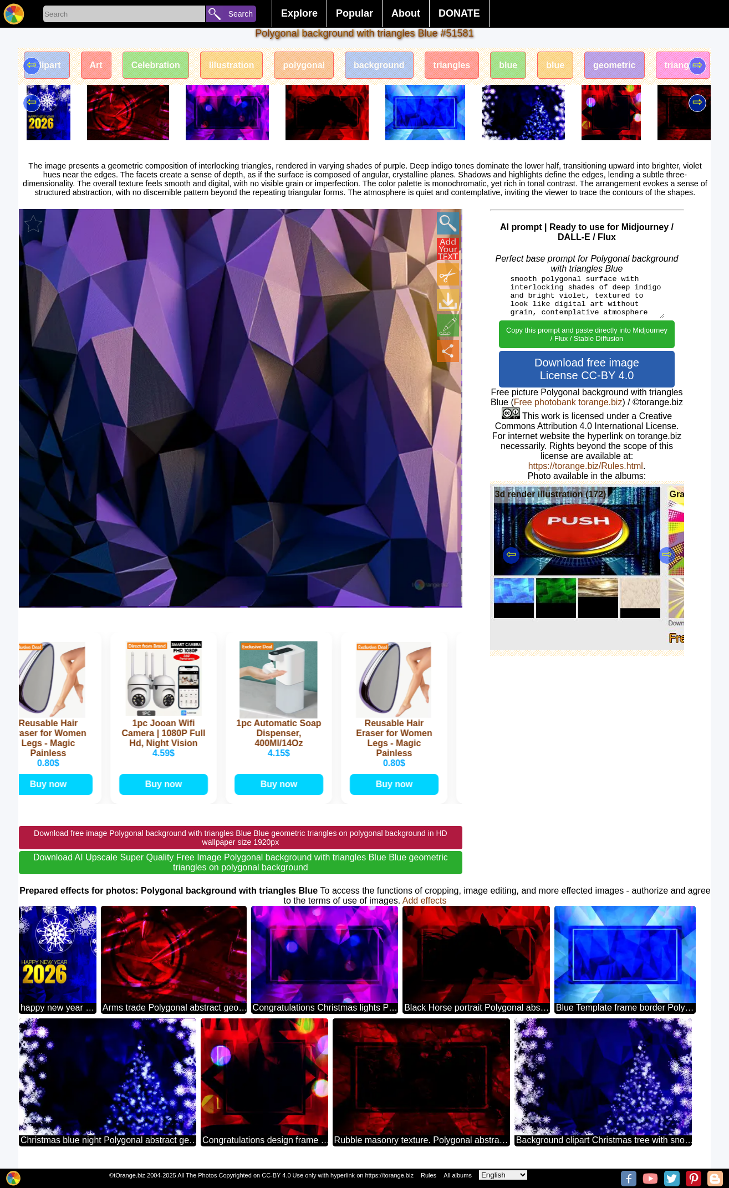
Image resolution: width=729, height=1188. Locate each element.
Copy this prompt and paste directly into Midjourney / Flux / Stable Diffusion (586, 334)
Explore (299, 13)
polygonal (304, 65)
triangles (452, 65)
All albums (457, 1175)
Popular (354, 13)
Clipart (47, 65)
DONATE (459, 13)
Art (96, 65)
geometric (614, 65)
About (405, 13)
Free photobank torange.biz (568, 402)
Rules (428, 1175)
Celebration (155, 65)
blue (508, 65)
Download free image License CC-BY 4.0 (586, 368)
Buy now (53, 784)
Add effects (424, 900)
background (379, 65)
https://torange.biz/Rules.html (585, 466)
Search (240, 13)
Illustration (231, 65)
